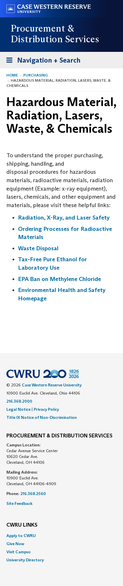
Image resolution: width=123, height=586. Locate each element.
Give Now (15, 543)
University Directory (25, 560)
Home (12, 75)
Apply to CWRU (21, 535)
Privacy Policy (46, 409)
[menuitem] (61, 536)
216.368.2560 (33, 493)
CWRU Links (22, 525)
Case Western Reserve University (52, 385)
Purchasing (35, 75)
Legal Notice (18, 409)
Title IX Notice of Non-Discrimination (41, 417)
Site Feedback (19, 503)
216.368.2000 (19, 401)
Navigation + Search (42, 61)
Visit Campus (18, 551)
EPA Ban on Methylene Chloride (59, 278)
